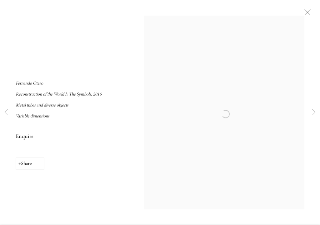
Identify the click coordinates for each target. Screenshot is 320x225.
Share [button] (26, 167)
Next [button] (314, 112)
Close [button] (312, 14)
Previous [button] (6, 112)
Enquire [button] (24, 140)
